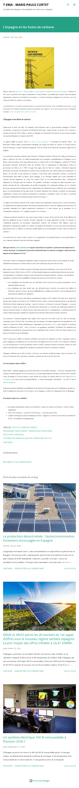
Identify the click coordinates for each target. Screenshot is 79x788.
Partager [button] (7, 442)
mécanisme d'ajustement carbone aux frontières (27, 431)
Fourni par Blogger (39, 780)
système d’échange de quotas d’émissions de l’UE (27, 438)
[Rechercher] (68, 4)
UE (22, 211)
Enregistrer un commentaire (17, 461)
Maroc (34, 427)
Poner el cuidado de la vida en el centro (22, 112)
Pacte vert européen (13, 434)
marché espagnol (9, 382)
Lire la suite (70, 568)
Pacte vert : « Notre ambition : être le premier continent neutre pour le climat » (41, 91)
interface (54, 324)
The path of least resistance (38, 142)
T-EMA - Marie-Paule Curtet (26, 4)
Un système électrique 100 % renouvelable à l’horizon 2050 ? (34, 739)
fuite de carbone (21, 427)
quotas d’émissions (21, 247)
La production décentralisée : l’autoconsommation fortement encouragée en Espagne (39, 538)
